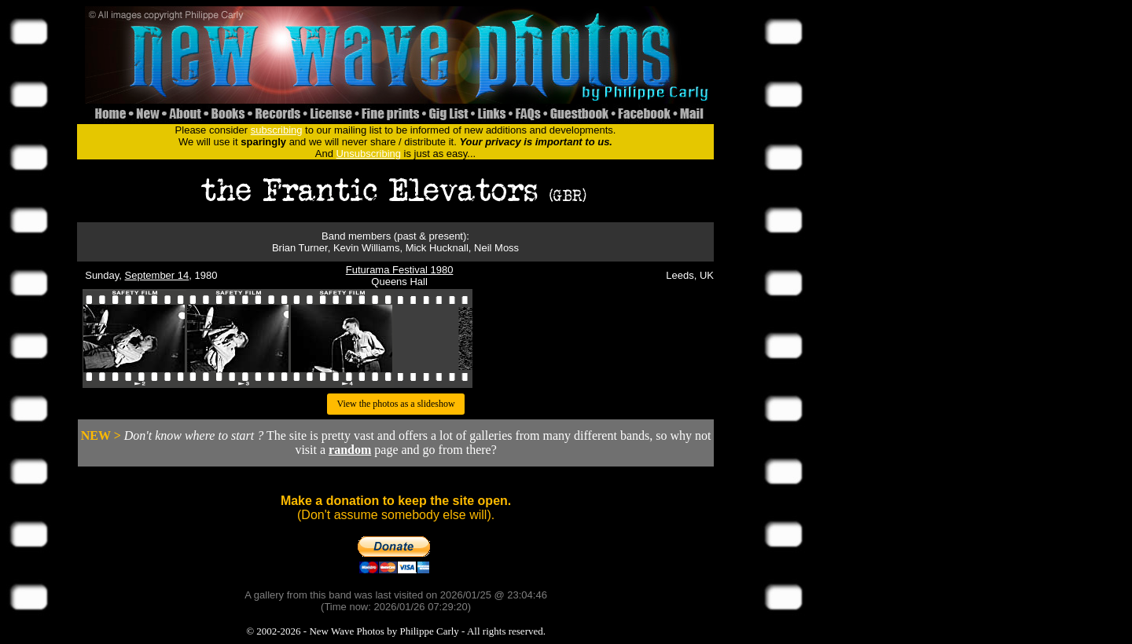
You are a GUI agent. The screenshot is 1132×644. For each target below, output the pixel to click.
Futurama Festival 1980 (400, 270)
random (350, 449)
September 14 (157, 275)
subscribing (277, 130)
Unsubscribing (368, 153)
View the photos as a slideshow (395, 403)
